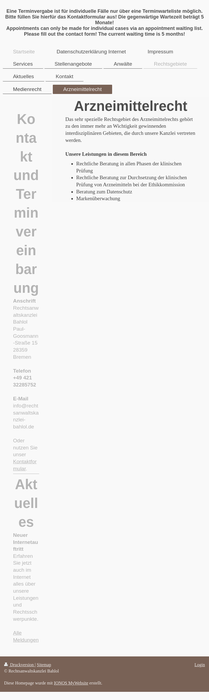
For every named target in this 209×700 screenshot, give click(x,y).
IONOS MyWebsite (71, 683)
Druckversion (19, 664)
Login (200, 664)
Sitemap (44, 664)
